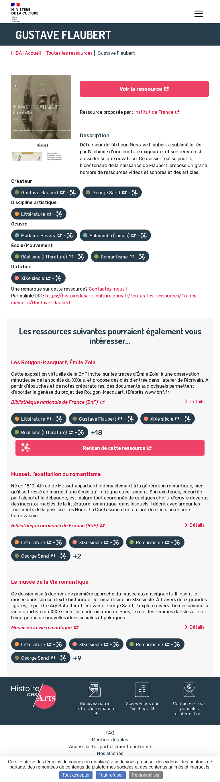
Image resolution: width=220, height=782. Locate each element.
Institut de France (153, 112)
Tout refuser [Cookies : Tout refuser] (111, 775)
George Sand (106, 192)
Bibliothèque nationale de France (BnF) (54, 402)
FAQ (110, 733)
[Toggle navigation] (198, 14)
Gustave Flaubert (39, 192)
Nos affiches (110, 753)
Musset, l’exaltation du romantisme (56, 474)
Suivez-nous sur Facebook (142, 706)
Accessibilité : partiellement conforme (110, 746)
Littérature (33, 214)
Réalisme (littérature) (44, 257)
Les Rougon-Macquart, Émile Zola (53, 362)
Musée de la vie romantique (41, 627)
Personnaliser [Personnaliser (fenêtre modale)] (146, 775)
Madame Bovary (38, 235)
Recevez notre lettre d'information (95, 706)
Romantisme (114, 257)
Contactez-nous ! (108, 289)
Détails (197, 401)
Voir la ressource (140, 89)
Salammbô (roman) (109, 235)
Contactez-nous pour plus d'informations (189, 708)
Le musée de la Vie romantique (50, 582)
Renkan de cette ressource (114, 448)
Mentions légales (110, 739)
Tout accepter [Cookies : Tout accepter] (76, 775)
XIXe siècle (32, 278)
